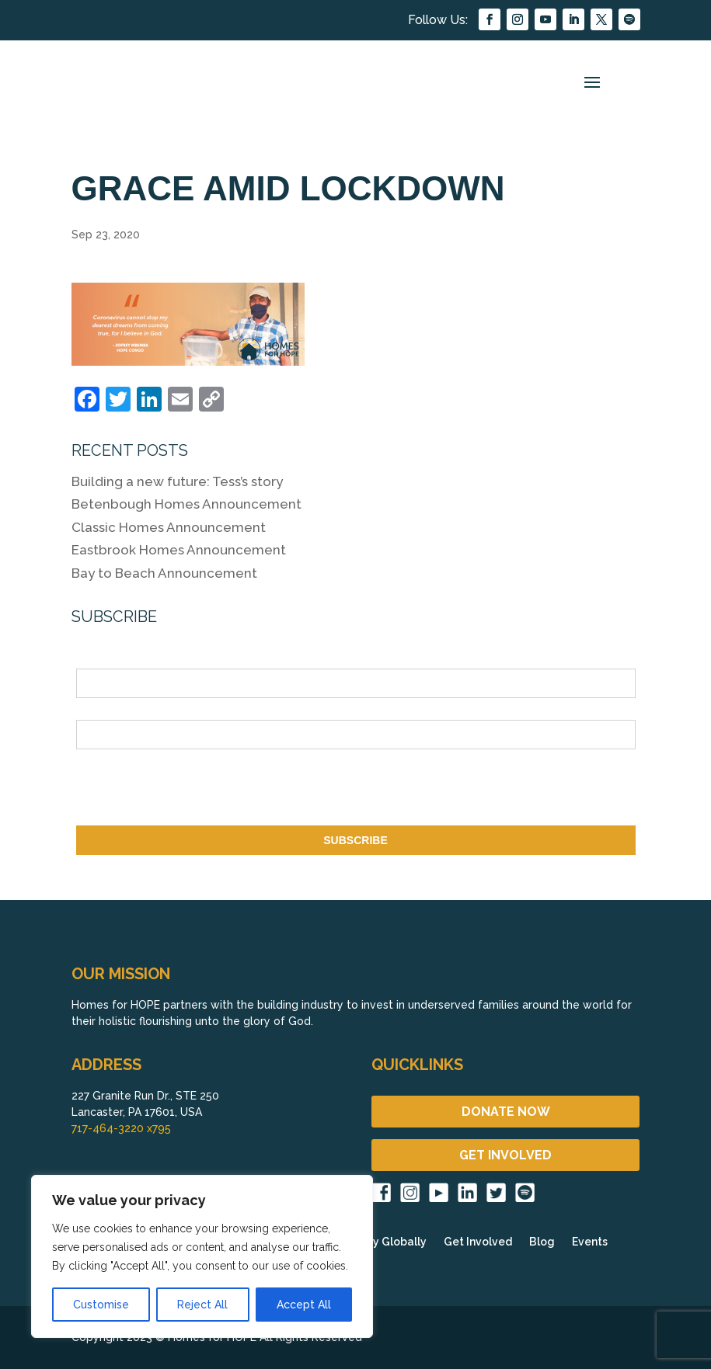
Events (590, 1242)
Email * (94, 711)
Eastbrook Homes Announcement (178, 550)
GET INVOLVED (505, 1155)
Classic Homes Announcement (168, 527)
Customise (101, 1304)
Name (91, 660)
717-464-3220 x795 (121, 1128)
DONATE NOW (506, 1111)
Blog (542, 1242)
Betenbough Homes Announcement (186, 504)
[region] (202, 1256)
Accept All (304, 1304)
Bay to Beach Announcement (164, 573)
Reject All (202, 1304)
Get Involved (478, 1242)
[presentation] (194, 790)
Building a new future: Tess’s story (177, 481)
